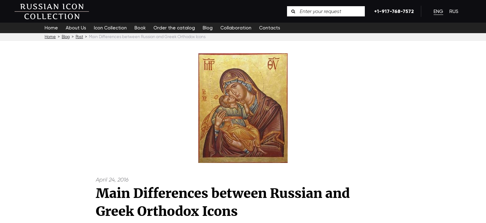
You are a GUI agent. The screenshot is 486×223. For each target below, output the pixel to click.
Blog (208, 28)
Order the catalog (174, 28)
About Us (76, 28)
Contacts (269, 28)
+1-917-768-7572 (393, 11)
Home (51, 28)
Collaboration (235, 28)
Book (140, 28)
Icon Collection (110, 28)
